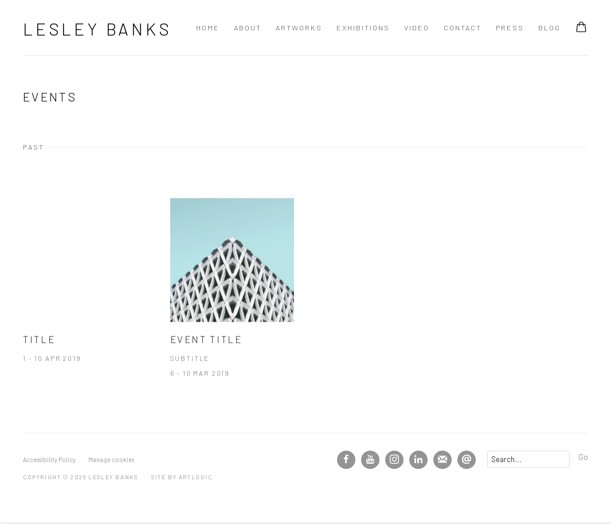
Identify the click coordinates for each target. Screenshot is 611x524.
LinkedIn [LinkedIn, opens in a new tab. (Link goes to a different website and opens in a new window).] (418, 460)
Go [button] (583, 456)
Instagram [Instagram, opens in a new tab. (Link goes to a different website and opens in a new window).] (394, 460)
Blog (549, 27)
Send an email (466, 460)
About (247, 27)
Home (208, 27)
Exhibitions (363, 27)
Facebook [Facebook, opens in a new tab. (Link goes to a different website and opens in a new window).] (346, 460)
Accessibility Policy (49, 459)
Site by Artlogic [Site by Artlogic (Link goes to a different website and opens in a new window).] (182, 477)
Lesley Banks (97, 28)
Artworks (299, 27)
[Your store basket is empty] (581, 28)
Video (416, 27)
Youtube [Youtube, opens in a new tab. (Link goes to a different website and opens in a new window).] (370, 460)
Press (510, 27)
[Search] (528, 459)
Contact (462, 27)
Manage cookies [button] (111, 459)
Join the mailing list (442, 460)
